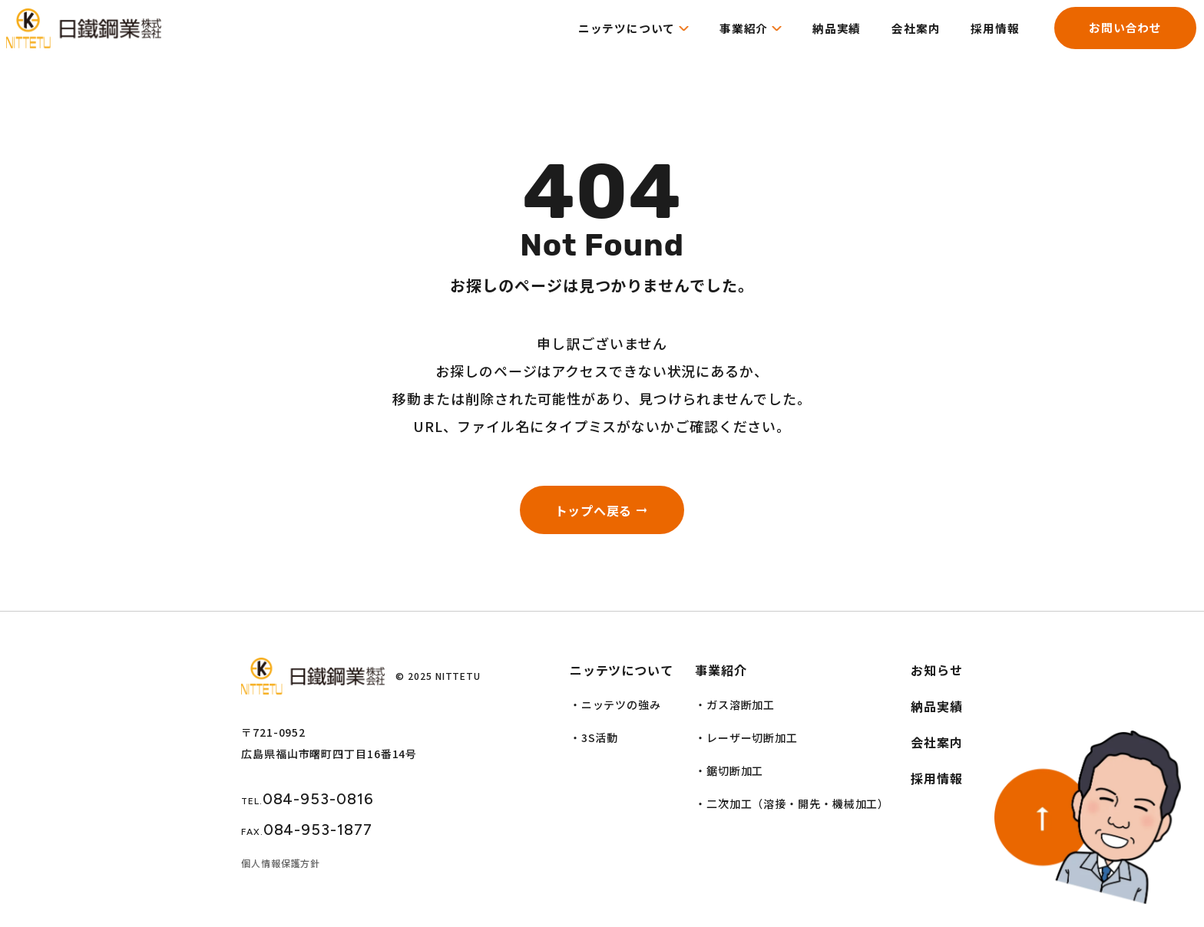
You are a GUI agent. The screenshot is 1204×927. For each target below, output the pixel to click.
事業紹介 (714, 40)
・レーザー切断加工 (746, 746)
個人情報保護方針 (280, 871)
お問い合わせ (1110, 40)
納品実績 (811, 40)
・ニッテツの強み (615, 713)
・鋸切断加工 (729, 779)
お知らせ (937, 678)
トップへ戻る (590, 514)
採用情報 (976, 40)
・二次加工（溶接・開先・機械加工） (792, 812)
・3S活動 (594, 746)
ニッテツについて (591, 40)
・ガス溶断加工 (735, 713)
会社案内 (893, 40)
